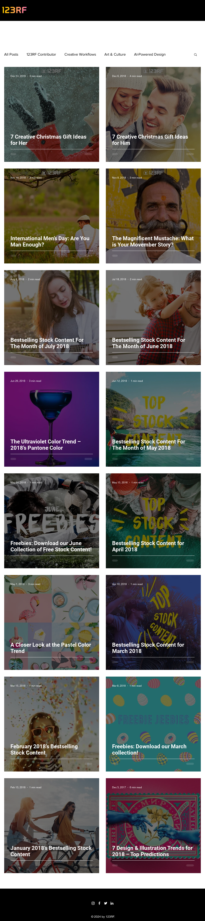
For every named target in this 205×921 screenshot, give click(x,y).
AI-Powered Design (150, 54)
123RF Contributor (41, 54)
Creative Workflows (80, 54)
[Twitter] (106, 903)
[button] (195, 55)
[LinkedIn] (112, 903)
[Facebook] (99, 903)
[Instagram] (93, 903)
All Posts (11, 54)
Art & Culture (115, 54)
